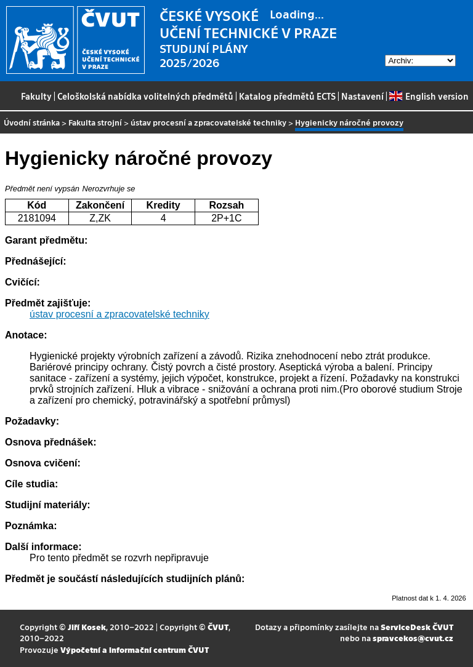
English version (428, 96)
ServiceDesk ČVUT (417, 626)
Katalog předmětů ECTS (287, 96)
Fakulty (36, 96)
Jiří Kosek (87, 626)
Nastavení (362, 96)
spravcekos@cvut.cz (413, 637)
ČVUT (218, 626)
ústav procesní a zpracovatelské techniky (208, 122)
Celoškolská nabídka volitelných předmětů (145, 96)
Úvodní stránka (32, 122)
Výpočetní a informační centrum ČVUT (134, 649)
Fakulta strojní (95, 122)
